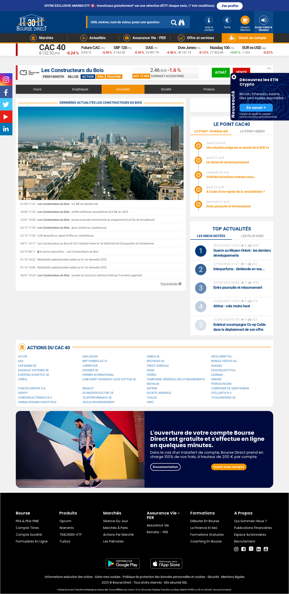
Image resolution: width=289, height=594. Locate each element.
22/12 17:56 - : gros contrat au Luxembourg (63, 227)
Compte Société (29, 534)
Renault (88, 388)
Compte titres (27, 528)
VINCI (150, 402)
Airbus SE (153, 356)
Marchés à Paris (115, 528)
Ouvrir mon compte (228, 467)
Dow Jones (187, 47)
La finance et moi (203, 528)
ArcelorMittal (221, 356)
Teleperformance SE (97, 397)
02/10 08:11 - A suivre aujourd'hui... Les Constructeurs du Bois (59, 251)
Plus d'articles (169, 283)
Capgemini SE (27, 365)
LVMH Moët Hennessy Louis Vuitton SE (109, 379)
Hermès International (98, 374)
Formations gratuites (207, 534)
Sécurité (213, 577)
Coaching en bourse (206, 541)
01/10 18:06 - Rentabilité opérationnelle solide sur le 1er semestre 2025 (63, 267)
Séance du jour (115, 521)
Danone (216, 365)
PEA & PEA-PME (27, 521)
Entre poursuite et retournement (228, 206)
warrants (66, 528)
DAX (149, 47)
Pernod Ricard (221, 383)
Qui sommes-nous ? (250, 521)
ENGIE (150, 370)
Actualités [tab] (123, 89)
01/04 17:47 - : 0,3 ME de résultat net (59, 204)
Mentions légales (233, 577)
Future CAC (90, 47)
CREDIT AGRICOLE (158, 365)
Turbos (64, 541)
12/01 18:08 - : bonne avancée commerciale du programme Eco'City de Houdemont (87, 219)
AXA (20, 361)
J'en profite (229, 6)
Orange (216, 379)
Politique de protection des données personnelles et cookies (164, 577)
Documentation (165, 467)
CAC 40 (52, 47)
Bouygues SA (155, 361)
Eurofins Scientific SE (33, 374)
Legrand (217, 374)
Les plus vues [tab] (252, 236)
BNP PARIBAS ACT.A (94, 361)
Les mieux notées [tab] (211, 236)
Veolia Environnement (98, 402)
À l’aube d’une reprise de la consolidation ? (235, 191)
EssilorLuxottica (223, 370)
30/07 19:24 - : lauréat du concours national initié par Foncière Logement (81, 275)
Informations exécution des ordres (69, 577)
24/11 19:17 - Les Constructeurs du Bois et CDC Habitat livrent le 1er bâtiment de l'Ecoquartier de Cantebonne (87, 243)
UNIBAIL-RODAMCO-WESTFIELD (37, 402)
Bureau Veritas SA (224, 361)
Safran (152, 388)
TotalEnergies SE (223, 397)
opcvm (65, 521)
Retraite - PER (157, 532)
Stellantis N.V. (221, 392)
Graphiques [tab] (80, 89)
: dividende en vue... (239, 269)
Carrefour (90, 365)
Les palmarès (113, 541)
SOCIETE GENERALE (159, 392)
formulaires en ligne (32, 541)
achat (221, 72)
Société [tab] (166, 89)
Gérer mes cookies (107, 577)
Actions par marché (118, 534)
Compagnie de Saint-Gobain (230, 388)
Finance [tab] (208, 89)
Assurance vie (158, 525)
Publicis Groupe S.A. (32, 388)
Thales (152, 397)
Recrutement (244, 541)
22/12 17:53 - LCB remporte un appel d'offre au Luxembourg (56, 235)
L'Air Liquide (90, 356)
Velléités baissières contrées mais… (231, 177)
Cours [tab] (37, 89)
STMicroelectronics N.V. (35, 397)
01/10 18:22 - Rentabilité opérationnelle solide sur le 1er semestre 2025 (63, 259)
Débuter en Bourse (204, 521)
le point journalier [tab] (211, 131)
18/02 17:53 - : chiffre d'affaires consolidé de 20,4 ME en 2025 (74, 212)
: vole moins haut (231, 306)
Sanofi (23, 392)
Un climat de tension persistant (227, 162)
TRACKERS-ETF (70, 534)
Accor (22, 356)
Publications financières (253, 528)
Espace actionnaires (250, 534)
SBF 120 (120, 47)
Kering (151, 374)
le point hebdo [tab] (252, 131)
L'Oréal (23, 379)
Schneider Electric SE (98, 392)
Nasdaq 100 (219, 47)
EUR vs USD (251, 47)
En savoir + (256, 108)
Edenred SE (90, 370)
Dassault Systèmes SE (33, 370)
